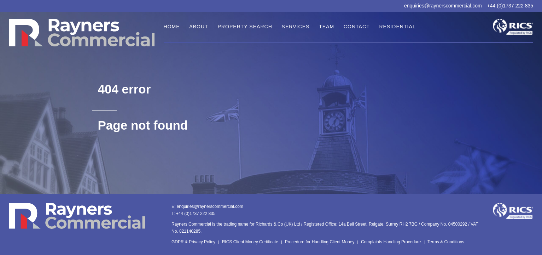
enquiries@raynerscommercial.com (443, 5)
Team (326, 26)
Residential (397, 26)
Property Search (244, 26)
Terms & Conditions (445, 241)
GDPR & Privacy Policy (193, 241)
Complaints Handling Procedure (391, 241)
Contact (357, 26)
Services (296, 26)
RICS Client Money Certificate (250, 241)
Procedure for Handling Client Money (320, 241)
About (198, 26)
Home (172, 26)
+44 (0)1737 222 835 (510, 5)
